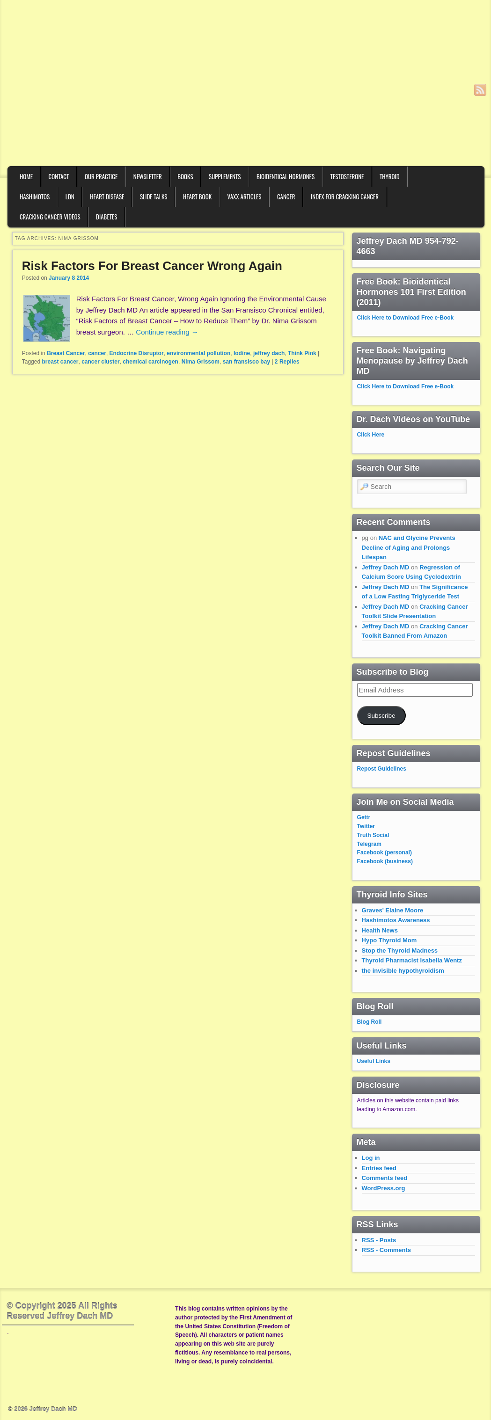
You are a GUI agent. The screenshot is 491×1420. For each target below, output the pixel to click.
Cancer (286, 196)
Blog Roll (369, 1022)
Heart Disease (107, 196)
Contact (59, 176)
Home (26, 176)
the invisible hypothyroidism (403, 970)
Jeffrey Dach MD (386, 567)
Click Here (371, 434)
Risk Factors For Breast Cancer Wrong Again (152, 266)
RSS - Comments (386, 1249)
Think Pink (302, 353)
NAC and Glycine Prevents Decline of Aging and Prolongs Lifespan (408, 547)
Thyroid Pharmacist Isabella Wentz (412, 960)
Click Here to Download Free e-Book (405, 317)
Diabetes (106, 216)
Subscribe (381, 715)
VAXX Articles (244, 196)
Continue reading (167, 332)
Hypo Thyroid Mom (389, 940)
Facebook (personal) (384, 852)
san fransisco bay (246, 361)
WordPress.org (383, 1188)
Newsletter (147, 176)
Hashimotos (35, 196)
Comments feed (385, 1177)
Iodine (242, 353)
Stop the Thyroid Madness (400, 950)
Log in (371, 1157)
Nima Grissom (201, 361)
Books (185, 176)
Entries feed (379, 1168)
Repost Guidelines (381, 768)
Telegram (369, 844)
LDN (70, 196)
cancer (97, 353)
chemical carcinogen (150, 361)
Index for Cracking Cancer (345, 196)
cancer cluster (100, 361)
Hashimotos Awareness (396, 920)
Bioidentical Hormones (285, 176)
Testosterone (347, 176)
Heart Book (197, 196)
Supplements (225, 176)
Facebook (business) (385, 861)
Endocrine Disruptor (137, 353)
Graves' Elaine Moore (393, 910)
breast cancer (60, 361)
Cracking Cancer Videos (50, 216)
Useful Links (373, 1061)
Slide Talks (154, 196)
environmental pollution (198, 353)
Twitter (366, 826)
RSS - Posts (379, 1240)
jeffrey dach (269, 353)
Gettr (364, 817)
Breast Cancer (66, 353)
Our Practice (101, 176)
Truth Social (373, 835)
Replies (287, 361)
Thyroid (390, 176)
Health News (380, 930)
